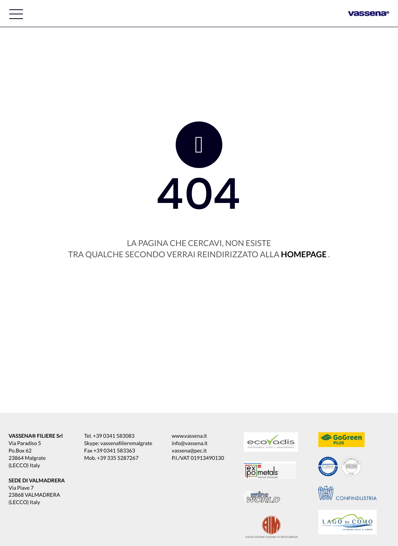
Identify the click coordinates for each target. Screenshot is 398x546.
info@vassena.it (190, 443)
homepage (303, 254)
